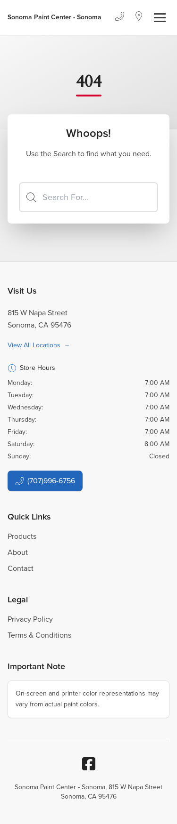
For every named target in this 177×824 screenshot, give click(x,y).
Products (22, 536)
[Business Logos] (54, 17)
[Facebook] (88, 763)
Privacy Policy (30, 619)
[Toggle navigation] (159, 17)
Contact (21, 568)
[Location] (139, 17)
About (18, 552)
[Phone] (119, 17)
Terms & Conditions (39, 635)
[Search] (88, 197)
